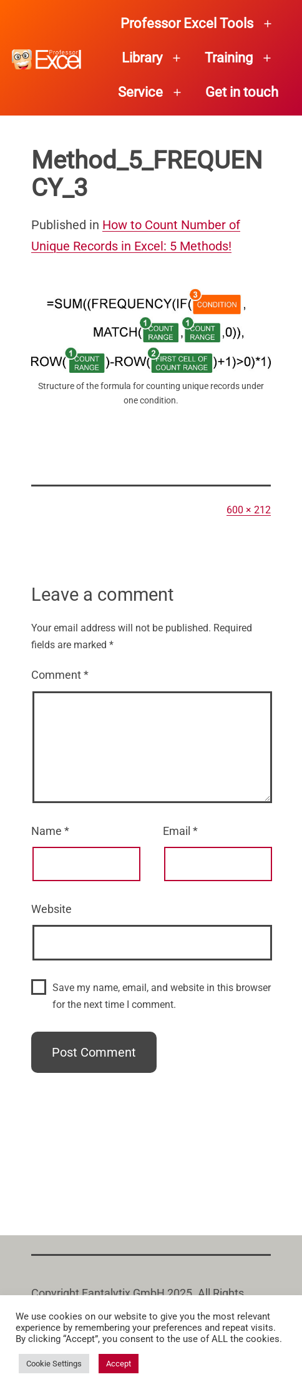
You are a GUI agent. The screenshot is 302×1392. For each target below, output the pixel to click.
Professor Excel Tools (186, 23)
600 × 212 (248, 510)
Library (142, 58)
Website (51, 909)
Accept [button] (118, 1363)
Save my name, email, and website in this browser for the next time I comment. (161, 996)
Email (180, 830)
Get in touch (241, 92)
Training (229, 58)
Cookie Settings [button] (54, 1363)
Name (50, 830)
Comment (60, 674)
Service (140, 92)
